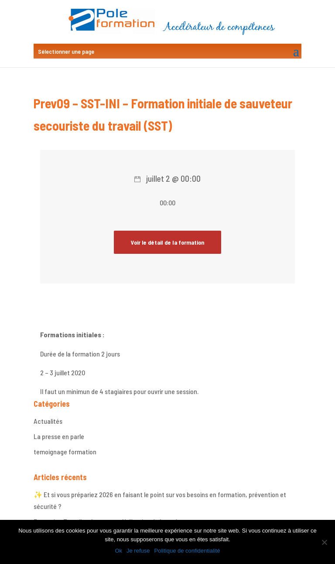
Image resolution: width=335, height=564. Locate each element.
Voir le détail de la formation (167, 242)
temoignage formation (65, 451)
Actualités (48, 421)
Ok (118, 550)
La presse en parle (59, 436)
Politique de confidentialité (187, 550)
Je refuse (138, 550)
